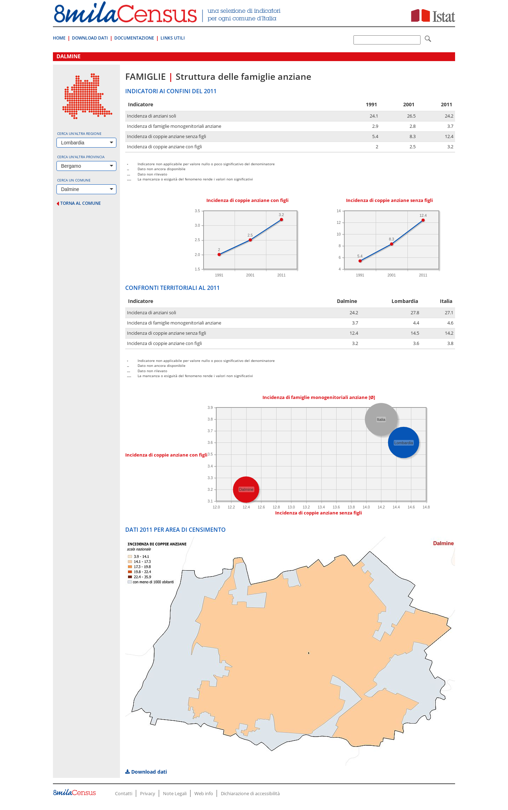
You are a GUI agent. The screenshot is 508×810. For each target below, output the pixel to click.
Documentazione (134, 38)
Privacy (147, 793)
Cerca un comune (74, 180)
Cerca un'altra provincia (80, 156)
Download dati (146, 771)
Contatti (123, 793)
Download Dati (90, 38)
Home (59, 38)
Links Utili (173, 38)
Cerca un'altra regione (79, 133)
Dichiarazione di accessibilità (250, 793)
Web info (203, 793)
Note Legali (175, 793)
